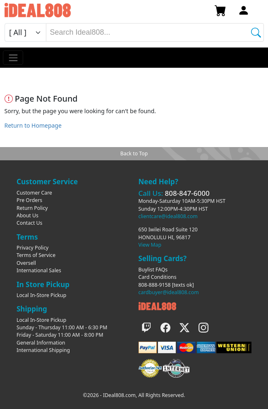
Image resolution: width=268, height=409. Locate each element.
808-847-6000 (187, 193)
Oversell (26, 262)
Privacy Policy (32, 247)
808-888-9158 (155, 284)
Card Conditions (158, 277)
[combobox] (154, 32)
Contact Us (29, 222)
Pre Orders (29, 200)
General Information (41, 342)
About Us (27, 215)
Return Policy (32, 208)
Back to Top (134, 153)
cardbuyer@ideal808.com (169, 292)
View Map (150, 244)
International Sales (39, 270)
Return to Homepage (33, 125)
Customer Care (34, 192)
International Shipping (43, 350)
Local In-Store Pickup (41, 295)
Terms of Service (36, 255)
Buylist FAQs (153, 269)
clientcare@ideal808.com (168, 216)
